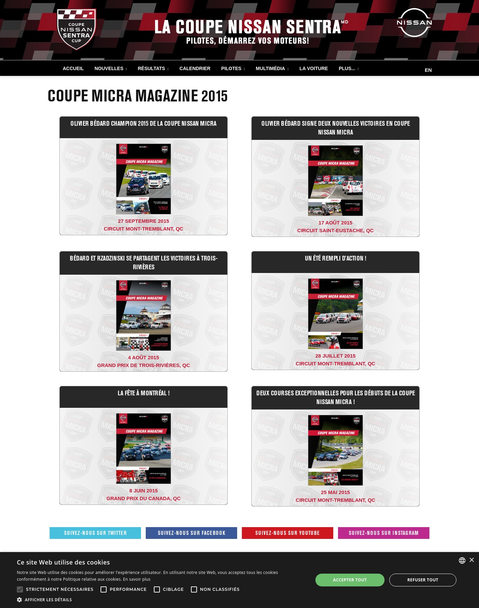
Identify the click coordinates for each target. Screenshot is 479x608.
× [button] (471, 560)
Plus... (347, 68)
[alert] (239, 580)
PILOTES (231, 68)
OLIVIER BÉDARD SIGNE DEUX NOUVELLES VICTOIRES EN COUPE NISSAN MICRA (335, 127)
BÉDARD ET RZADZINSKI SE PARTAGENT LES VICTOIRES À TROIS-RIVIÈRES (143, 262)
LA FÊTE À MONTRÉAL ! (143, 393)
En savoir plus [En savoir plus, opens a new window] (136, 579)
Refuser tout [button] (422, 580)
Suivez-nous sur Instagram (384, 532)
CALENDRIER (194, 68)
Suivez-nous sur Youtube (287, 532)
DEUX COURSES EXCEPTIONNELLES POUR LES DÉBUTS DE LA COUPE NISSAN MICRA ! (335, 397)
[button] (160, 599)
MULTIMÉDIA (270, 68)
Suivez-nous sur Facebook (191, 532)
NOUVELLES (108, 68)
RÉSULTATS (151, 68)
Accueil (73, 68)
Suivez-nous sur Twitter (95, 532)
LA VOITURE (314, 68)
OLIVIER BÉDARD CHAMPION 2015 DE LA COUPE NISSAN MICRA (144, 123)
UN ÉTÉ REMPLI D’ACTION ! (335, 258)
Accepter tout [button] (350, 580)
